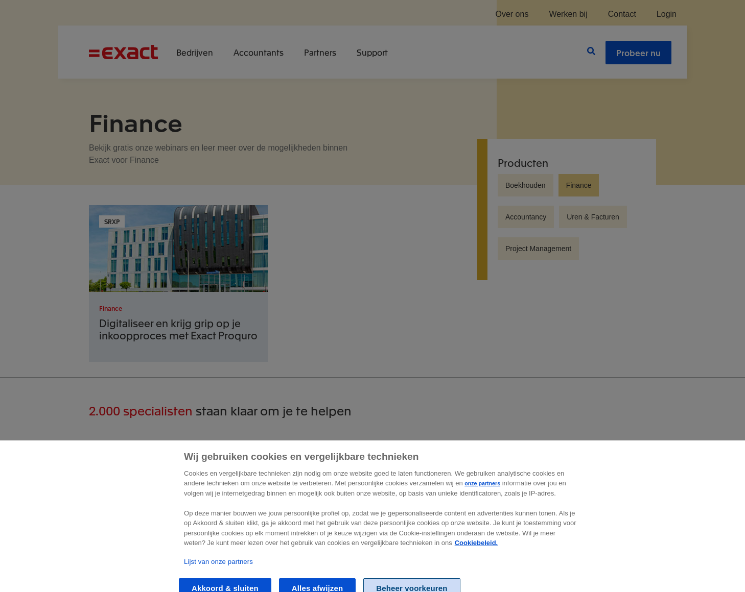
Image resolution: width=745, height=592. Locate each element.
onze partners (482, 490)
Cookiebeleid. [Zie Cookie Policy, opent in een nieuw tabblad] (476, 549)
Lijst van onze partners (218, 568)
